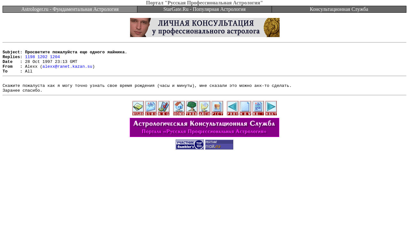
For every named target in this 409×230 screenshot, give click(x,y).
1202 (42, 59)
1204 (55, 59)
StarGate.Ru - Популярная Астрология (204, 9)
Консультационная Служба (339, 9)
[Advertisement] (204, 177)
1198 (30, 59)
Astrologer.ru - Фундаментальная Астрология (70, 9)
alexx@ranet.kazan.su (67, 71)
